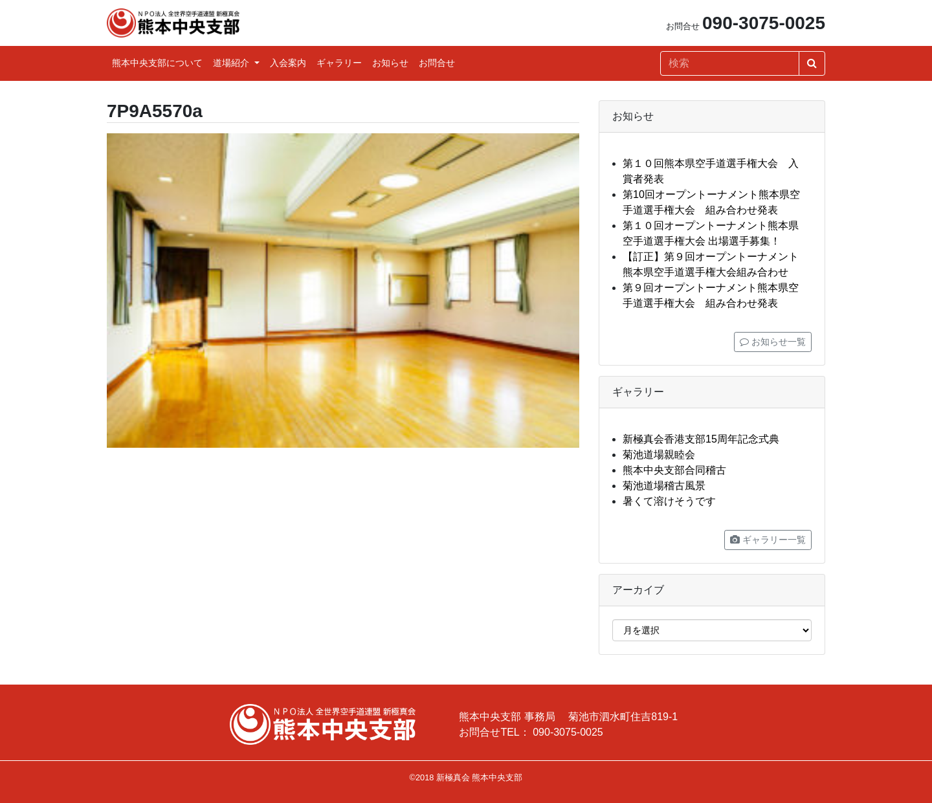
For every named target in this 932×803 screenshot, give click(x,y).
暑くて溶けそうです (669, 501)
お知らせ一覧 (773, 341)
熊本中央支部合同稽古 (674, 470)
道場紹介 (232, 63)
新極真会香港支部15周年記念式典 (701, 439)
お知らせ (390, 63)
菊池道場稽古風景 (664, 485)
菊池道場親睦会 (659, 454)
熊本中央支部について (157, 63)
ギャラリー (339, 63)
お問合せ (437, 63)
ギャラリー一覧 (768, 539)
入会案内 (288, 63)
